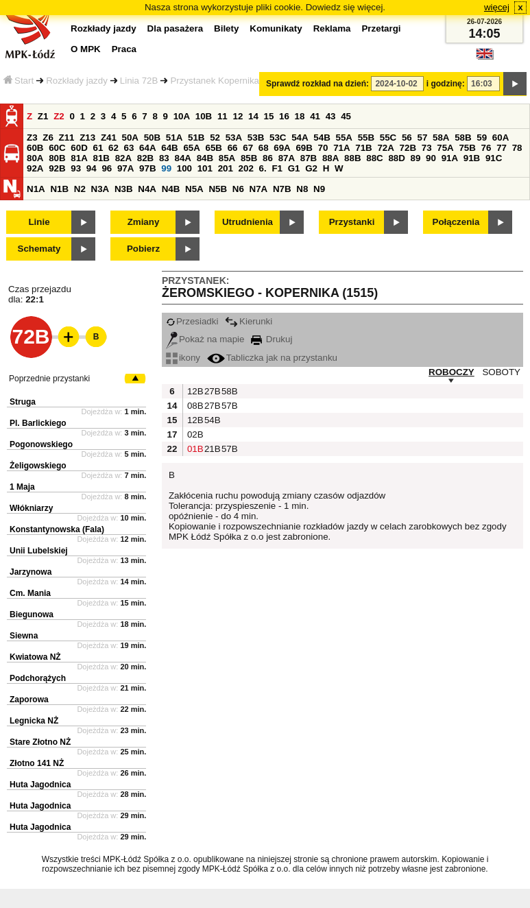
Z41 (109, 137)
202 (246, 168)
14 (253, 116)
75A (445, 148)
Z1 (43, 116)
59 (482, 137)
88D (396, 158)
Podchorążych (38, 678)
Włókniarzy (31, 508)
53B (256, 137)
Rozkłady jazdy (77, 80)
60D (79, 148)
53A (234, 137)
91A (450, 158)
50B (152, 137)
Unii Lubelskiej (39, 550)
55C (388, 137)
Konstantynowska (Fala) (57, 529)
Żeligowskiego (38, 465)
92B (57, 168)
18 (300, 116)
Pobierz (143, 248)
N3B (124, 189)
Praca (124, 49)
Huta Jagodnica (40, 784)
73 (427, 148)
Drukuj (271, 339)
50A (130, 137)
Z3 (32, 137)
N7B (282, 189)
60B (35, 148)
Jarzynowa (30, 572)
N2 (80, 189)
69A (282, 148)
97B (147, 168)
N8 (302, 189)
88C (374, 158)
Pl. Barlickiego (38, 423)
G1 (294, 168)
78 (517, 148)
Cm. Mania (30, 593)
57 (422, 137)
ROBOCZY (451, 372)
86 (268, 158)
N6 (238, 189)
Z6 (48, 137)
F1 (277, 168)
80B (57, 158)
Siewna (24, 636)
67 (248, 148)
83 (164, 158)
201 (225, 168)
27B (211, 391)
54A (299, 137)
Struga (23, 402)
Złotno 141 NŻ (37, 763)
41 (315, 116)
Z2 (58, 116)
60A (500, 137)
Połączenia (456, 222)
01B (194, 449)
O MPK (86, 49)
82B (145, 158)
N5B (217, 189)
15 (269, 116)
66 (233, 148)
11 (222, 116)
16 (284, 116)
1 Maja (22, 487)
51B (196, 137)
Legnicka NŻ (34, 721)
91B (471, 158)
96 (106, 168)
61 (98, 148)
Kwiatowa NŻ (35, 657)
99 (166, 168)
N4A (147, 189)
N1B (59, 189)
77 (501, 148)
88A (330, 158)
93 (76, 168)
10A (181, 116)
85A (227, 158)
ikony (183, 358)
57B (228, 406)
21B (211, 449)
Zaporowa (29, 699)
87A (286, 158)
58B (463, 137)
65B (214, 148)
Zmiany (144, 222)
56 (407, 137)
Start (18, 80)
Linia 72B (139, 80)
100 (184, 168)
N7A (259, 189)
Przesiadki (192, 321)
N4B (171, 189)
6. (263, 168)
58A (441, 137)
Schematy (39, 248)
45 (346, 116)
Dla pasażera (175, 28)
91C (493, 158)
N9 (319, 189)
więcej (496, 7)
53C (277, 137)
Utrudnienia (247, 222)
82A (123, 158)
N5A (194, 189)
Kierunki (248, 321)
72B (408, 148)
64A (147, 148)
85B (249, 158)
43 (331, 116)
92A (35, 168)
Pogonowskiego (41, 444)
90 (431, 158)
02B (194, 434)
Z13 (87, 137)
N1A (36, 189)
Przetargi (380, 28)
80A (35, 158)
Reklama (332, 28)
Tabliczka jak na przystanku (272, 358)
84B (205, 158)
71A (341, 148)
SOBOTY (501, 372)
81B (101, 158)
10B (203, 116)
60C (57, 148)
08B (194, 406)
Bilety (226, 28)
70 (323, 148)
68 (263, 148)
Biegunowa (31, 614)
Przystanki (352, 222)
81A (79, 158)
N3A (100, 189)
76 (486, 148)
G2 (311, 168)
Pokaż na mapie (205, 339)
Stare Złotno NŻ (40, 742)
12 (237, 116)
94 (91, 168)
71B (363, 148)
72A (385, 148)
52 (215, 137)
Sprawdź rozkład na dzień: (317, 83)
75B (467, 148)
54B (321, 137)
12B (194, 391)
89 (416, 158)
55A (343, 137)
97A (125, 168)
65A (191, 148)
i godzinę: (445, 83)
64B (169, 148)
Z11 (67, 137)
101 (205, 168)
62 (113, 148)
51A (174, 137)
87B (308, 158)
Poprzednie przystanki (49, 378)
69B (304, 148)
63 (129, 148)
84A (182, 158)
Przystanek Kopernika (214, 80)
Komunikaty (276, 28)
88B (352, 158)
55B (366, 137)
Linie (38, 222)
